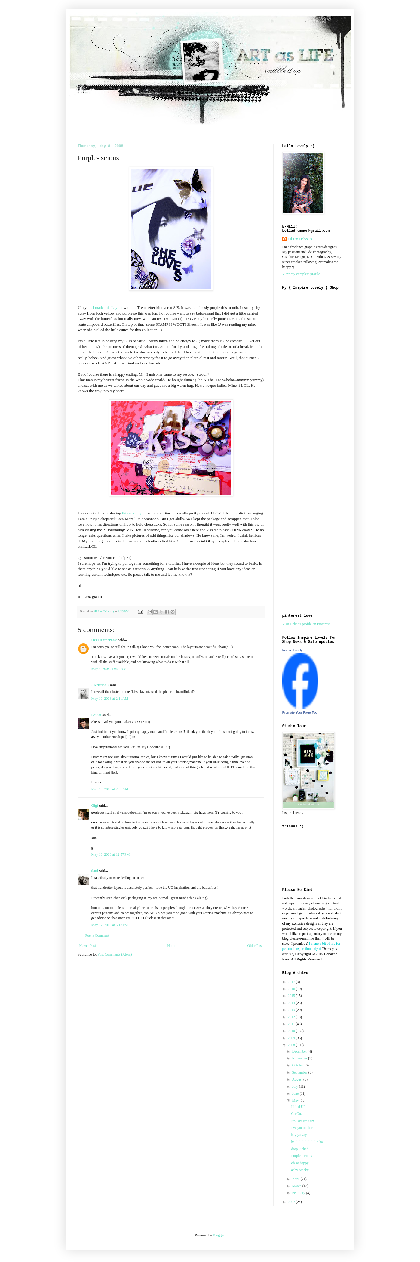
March (297, 1186)
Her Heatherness (104, 640)
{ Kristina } (100, 685)
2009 (292, 1038)
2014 (292, 1003)
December (300, 1051)
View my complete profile (301, 274)
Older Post (255, 946)
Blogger (218, 1235)
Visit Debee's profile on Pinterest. (306, 624)
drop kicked (299, 1149)
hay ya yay (299, 1135)
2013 (292, 1010)
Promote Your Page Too (299, 712)
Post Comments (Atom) (115, 954)
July (295, 1086)
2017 (292, 982)
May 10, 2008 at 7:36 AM (109, 789)
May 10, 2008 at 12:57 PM (110, 854)
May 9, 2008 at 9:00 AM (109, 669)
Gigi (94, 805)
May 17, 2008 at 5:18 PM (109, 925)
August (297, 1079)
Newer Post (87, 946)
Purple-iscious (301, 1156)
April (296, 1179)
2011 (292, 1024)
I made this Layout (107, 307)
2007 (292, 1202)
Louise (96, 715)
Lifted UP (298, 1107)
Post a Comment (97, 935)
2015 (292, 996)
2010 (292, 1031)
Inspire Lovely (292, 650)
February (299, 1193)
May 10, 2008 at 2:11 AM (109, 698)
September (300, 1072)
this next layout (134, 513)
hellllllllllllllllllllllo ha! (307, 1142)
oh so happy (299, 1163)
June (295, 1093)
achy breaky (299, 1170)
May (295, 1100)
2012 (292, 1017)
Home (171, 946)
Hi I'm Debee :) (300, 239)
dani (94, 871)
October (298, 1065)
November (300, 1058)
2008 (292, 1045)
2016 (292, 989)
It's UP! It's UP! (302, 1121)
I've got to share (302, 1128)
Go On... (297, 1114)
